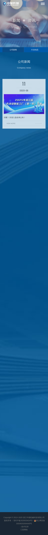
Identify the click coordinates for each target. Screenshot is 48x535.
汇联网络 (24, 530)
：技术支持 (24, 527)
